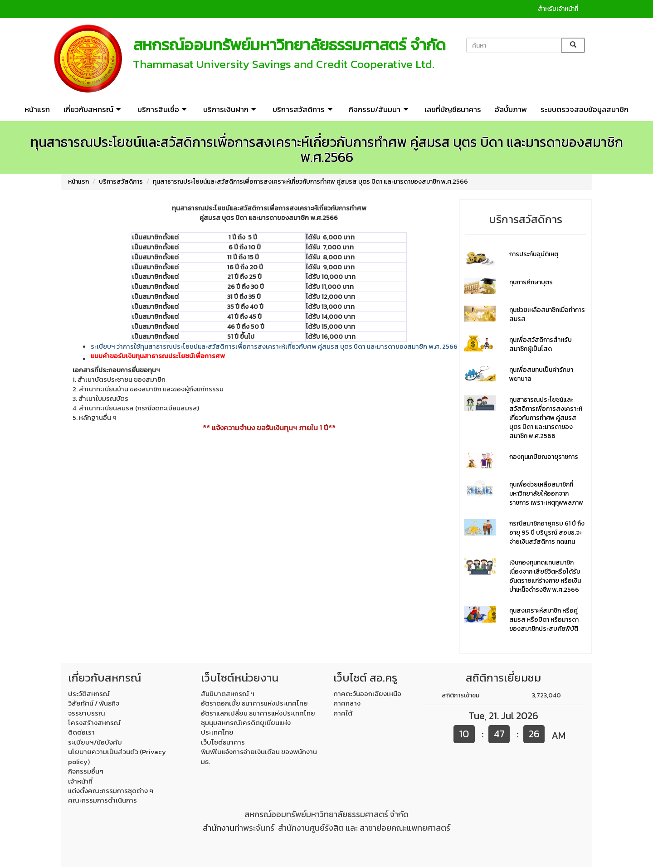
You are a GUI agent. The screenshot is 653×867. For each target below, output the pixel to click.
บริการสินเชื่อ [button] (163, 109)
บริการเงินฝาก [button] (231, 109)
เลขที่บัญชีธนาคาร (452, 109)
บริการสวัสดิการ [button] (304, 109)
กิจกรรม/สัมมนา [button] (380, 109)
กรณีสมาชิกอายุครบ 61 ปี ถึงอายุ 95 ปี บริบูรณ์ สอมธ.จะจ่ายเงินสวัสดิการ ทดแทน (547, 532)
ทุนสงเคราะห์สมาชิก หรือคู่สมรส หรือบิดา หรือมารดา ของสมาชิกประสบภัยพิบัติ (544, 619)
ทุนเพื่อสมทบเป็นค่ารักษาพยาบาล (541, 374)
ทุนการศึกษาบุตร (531, 282)
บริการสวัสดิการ (121, 181)
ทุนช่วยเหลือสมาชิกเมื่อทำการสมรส (547, 314)
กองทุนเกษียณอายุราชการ (543, 457)
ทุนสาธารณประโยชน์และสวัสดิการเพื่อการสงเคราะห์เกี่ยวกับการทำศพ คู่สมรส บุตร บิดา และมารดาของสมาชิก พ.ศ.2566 (310, 181)
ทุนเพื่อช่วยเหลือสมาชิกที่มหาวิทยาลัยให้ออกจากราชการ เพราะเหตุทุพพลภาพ (546, 493)
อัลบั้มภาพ (511, 109)
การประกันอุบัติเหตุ (533, 254)
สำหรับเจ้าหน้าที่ (558, 9)
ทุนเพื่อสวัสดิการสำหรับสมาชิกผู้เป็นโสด (540, 344)
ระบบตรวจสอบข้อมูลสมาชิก (585, 109)
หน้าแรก (37, 109)
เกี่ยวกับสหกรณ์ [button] (93, 109)
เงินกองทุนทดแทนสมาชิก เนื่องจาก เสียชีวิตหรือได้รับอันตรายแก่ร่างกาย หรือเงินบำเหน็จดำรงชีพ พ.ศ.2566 (545, 576)
